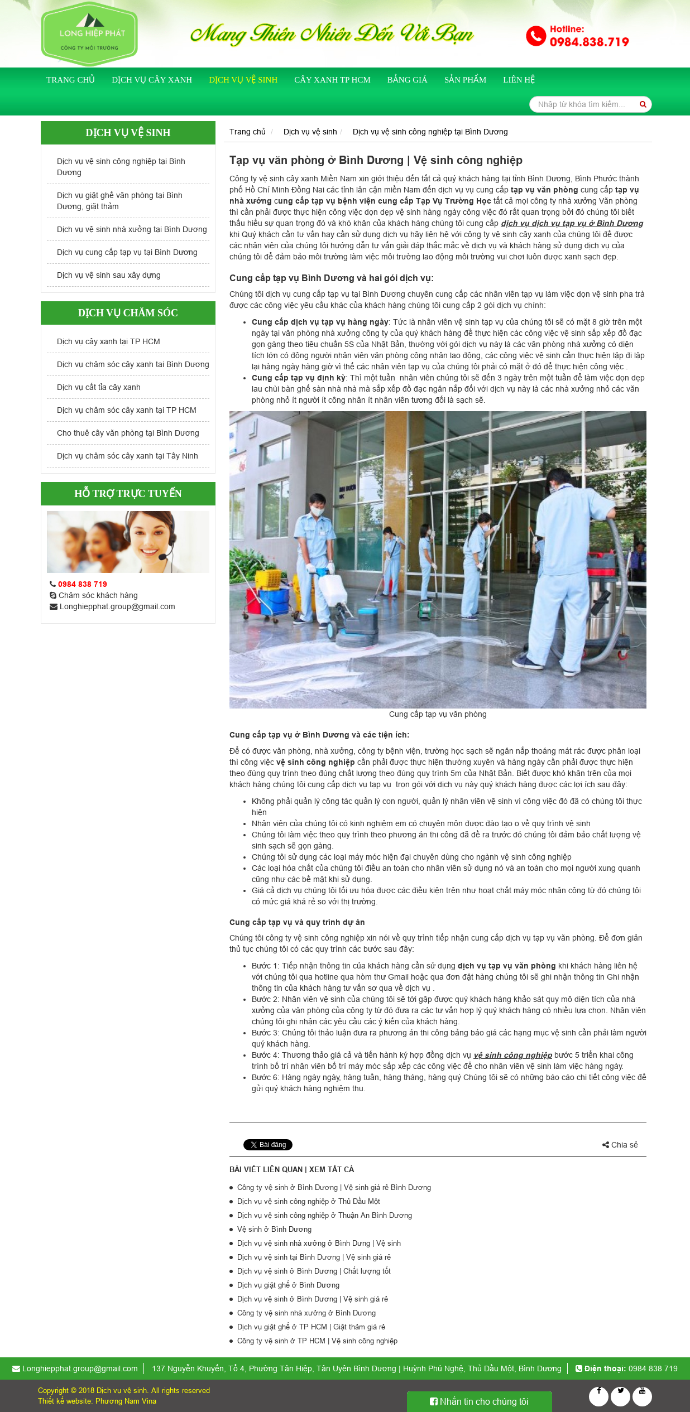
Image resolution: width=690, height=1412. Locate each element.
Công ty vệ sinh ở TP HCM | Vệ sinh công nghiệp (317, 1340)
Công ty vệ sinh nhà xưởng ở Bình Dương (306, 1312)
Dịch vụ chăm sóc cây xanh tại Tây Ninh (127, 455)
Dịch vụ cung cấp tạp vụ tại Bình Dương (127, 252)
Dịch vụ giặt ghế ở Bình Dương (288, 1284)
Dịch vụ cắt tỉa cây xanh (99, 387)
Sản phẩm (465, 79)
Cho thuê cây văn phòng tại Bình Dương (128, 432)
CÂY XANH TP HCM (332, 79)
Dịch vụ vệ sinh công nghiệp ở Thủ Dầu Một (308, 1201)
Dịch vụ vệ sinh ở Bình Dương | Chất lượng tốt (314, 1270)
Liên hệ (519, 79)
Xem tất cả (331, 1169)
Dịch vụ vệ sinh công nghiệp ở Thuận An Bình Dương (324, 1215)
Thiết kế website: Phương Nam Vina (97, 1400)
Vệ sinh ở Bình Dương (274, 1229)
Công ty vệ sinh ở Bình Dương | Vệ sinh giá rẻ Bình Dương (334, 1187)
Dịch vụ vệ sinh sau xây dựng (109, 275)
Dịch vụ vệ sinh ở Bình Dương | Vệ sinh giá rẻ (312, 1298)
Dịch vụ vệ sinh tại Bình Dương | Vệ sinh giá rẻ (314, 1256)
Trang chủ (70, 79)
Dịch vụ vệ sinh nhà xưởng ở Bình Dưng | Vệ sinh (319, 1242)
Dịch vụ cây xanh (152, 79)
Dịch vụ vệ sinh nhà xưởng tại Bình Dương (132, 229)
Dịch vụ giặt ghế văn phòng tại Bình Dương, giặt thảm (120, 201)
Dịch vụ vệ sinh (243, 79)
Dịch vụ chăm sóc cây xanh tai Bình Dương (133, 364)
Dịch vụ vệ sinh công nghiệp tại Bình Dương (121, 167)
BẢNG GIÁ (407, 79)
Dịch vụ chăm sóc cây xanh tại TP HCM (127, 410)
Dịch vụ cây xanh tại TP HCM (108, 341)
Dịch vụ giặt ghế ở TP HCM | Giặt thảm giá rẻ (311, 1326)
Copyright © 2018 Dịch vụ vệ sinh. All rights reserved (124, 1390)
